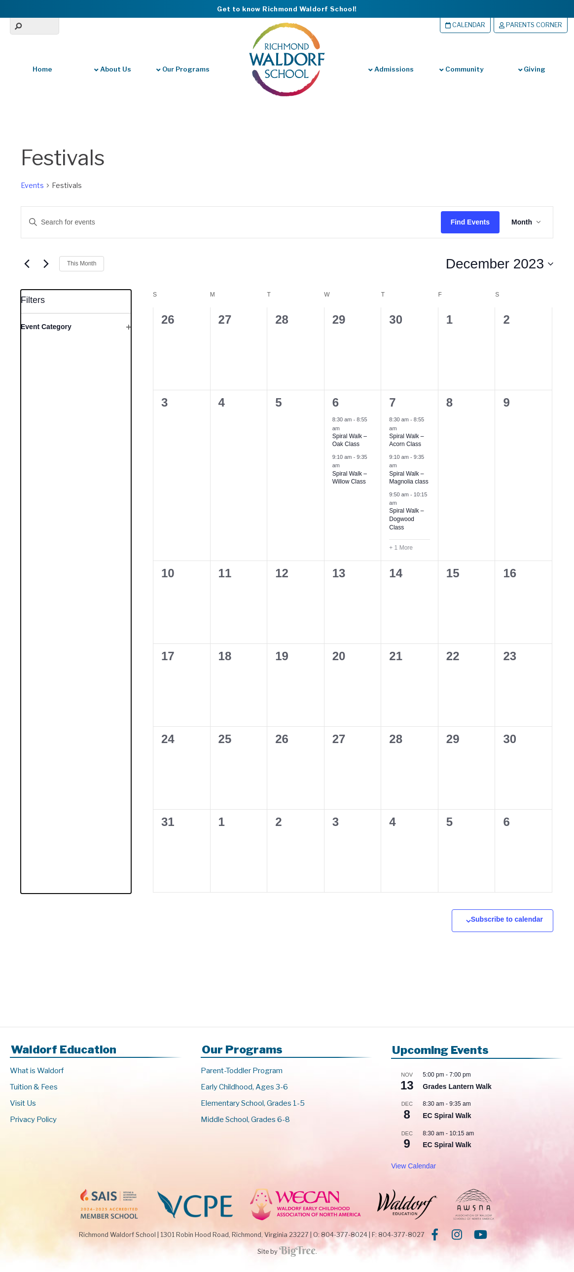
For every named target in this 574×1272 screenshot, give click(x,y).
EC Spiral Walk (447, 1116)
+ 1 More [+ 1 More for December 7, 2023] (401, 547)
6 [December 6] (335, 402)
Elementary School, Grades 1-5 (253, 1103)
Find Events (470, 222)
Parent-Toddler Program (242, 1070)
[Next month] (46, 264)
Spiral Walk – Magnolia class (408, 478)
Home (42, 69)
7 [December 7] (392, 402)
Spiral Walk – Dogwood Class (406, 518)
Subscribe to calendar (507, 919)
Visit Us (23, 1103)
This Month (81, 263)
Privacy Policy (33, 1119)
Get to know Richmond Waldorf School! (287, 9)
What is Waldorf (37, 1070)
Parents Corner (530, 25)
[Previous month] (27, 264)
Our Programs (182, 69)
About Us (112, 69)
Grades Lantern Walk (457, 1086)
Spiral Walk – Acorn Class (406, 440)
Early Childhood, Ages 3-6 (244, 1087)
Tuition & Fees (34, 1087)
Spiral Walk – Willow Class (349, 478)
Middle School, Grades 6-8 (245, 1119)
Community (461, 69)
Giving (531, 69)
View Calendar (413, 1166)
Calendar (465, 25)
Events (32, 185)
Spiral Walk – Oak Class (349, 440)
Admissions (390, 69)
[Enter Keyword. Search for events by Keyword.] (222, 222)
